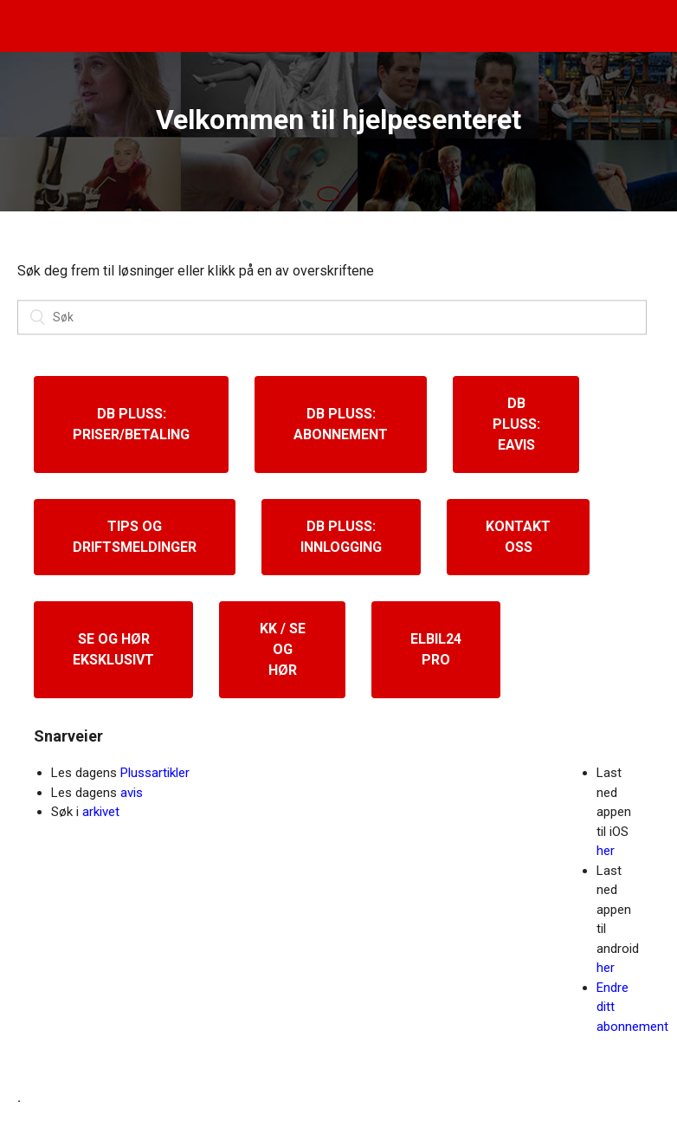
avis (131, 792)
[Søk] (332, 318)
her (605, 851)
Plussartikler (155, 773)
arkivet (100, 812)
